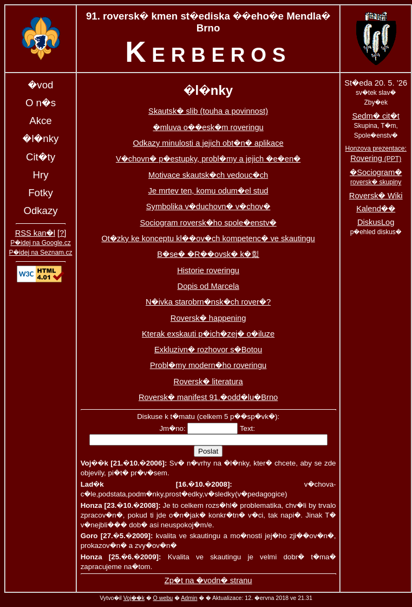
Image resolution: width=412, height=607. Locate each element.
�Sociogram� (376, 177)
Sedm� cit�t (375, 116)
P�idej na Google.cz (40, 243)
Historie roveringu (208, 270)
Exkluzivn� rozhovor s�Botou (208, 349)
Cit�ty (40, 157)
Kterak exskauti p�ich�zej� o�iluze (208, 334)
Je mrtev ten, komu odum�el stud (208, 190)
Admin (189, 598)
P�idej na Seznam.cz (41, 252)
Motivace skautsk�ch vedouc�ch (208, 175)
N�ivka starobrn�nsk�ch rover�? (208, 302)
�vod (41, 85)
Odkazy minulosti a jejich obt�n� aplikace (208, 143)
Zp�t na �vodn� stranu (208, 580)
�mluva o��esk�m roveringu (208, 127)
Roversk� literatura (208, 381)
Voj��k (134, 598)
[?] (61, 233)
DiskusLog (375, 222)
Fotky (40, 192)
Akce (40, 120)
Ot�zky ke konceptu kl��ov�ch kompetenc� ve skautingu (208, 238)
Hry (40, 174)
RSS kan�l (35, 233)
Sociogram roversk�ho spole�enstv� (208, 222)
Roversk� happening (208, 318)
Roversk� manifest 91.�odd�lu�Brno (208, 397)
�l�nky (41, 138)
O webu (163, 598)
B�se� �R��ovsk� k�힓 (208, 254)
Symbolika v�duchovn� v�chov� (208, 206)
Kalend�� (375, 208)
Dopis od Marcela (208, 286)
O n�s (40, 102)
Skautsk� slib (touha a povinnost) (208, 111)
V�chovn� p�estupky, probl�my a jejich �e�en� (208, 158)
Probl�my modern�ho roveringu (208, 365)
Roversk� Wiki (376, 195)
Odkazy (40, 210)
